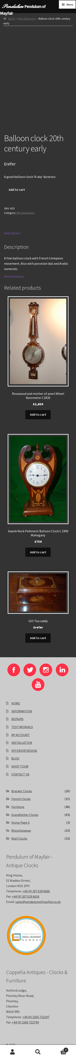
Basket (60, 1049)
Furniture (17, 807)
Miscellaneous (26, 18)
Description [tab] (12, 233)
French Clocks (21, 799)
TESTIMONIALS (22, 727)
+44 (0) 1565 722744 (25, 1022)
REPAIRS (17, 719)
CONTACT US (20, 774)
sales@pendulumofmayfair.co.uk (38, 902)
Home (11, 18)
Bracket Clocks (21, 791)
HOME (15, 703)
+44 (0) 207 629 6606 (36, 891)
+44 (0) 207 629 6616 (25, 896)
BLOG (15, 758)
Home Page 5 (20, 822)
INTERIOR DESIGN (24, 751)
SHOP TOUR (19, 766)
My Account (12, 1052)
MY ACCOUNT (20, 735)
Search (38, 1052)
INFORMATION (21, 711)
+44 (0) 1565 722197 (35, 1017)
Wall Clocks (19, 838)
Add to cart (17, 189)
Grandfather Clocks (24, 815)
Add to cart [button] (38, 414)
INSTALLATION (21, 743)
